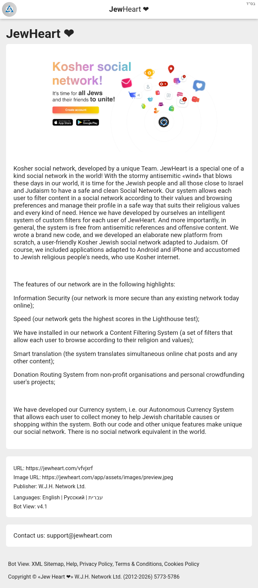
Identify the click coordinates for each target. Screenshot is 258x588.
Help (71, 564)
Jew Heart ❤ (55, 577)
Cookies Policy (181, 564)
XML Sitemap (47, 564)
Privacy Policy (96, 564)
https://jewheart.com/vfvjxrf (59, 468)
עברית (95, 497)
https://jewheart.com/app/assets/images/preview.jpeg (107, 477)
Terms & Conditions (138, 564)
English (51, 497)
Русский (74, 497)
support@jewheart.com (79, 535)
